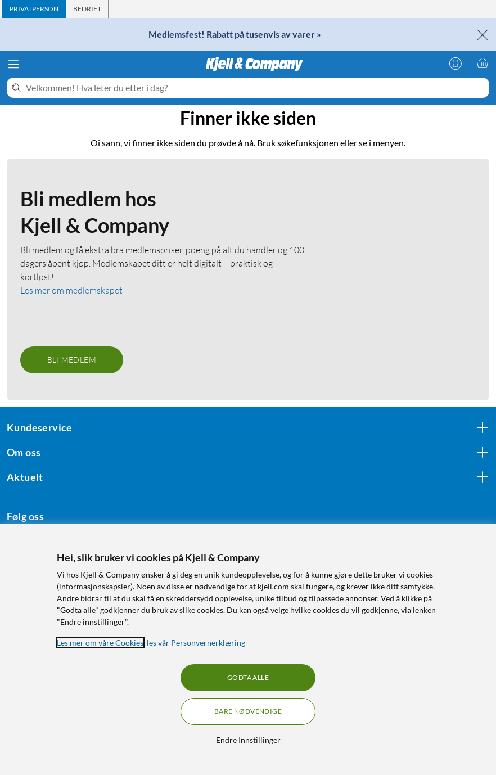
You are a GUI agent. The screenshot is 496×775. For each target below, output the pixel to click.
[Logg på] (455, 62)
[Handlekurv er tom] (482, 62)
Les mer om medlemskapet (71, 290)
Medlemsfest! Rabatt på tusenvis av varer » (234, 34)
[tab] (34, 9)
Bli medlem (71, 359)
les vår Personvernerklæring (196, 642)
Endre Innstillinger (248, 740)
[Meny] (13, 64)
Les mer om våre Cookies (100, 642)
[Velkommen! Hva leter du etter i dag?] (255, 87)
